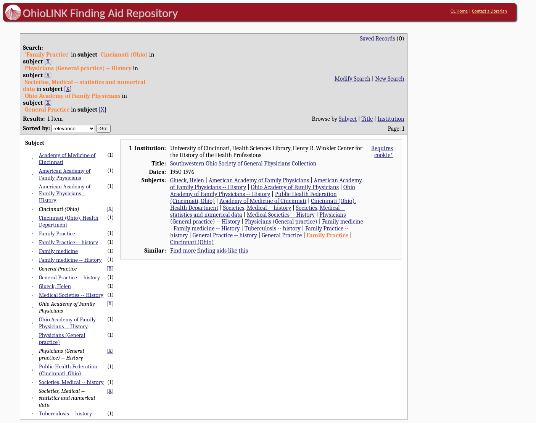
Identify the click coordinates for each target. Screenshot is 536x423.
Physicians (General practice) (281, 221)
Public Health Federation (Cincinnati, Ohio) (68, 370)
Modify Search (352, 78)
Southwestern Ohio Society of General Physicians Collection (243, 163)
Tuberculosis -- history (65, 413)
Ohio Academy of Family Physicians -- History (67, 323)
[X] (48, 61)
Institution (390, 118)
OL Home (459, 11)
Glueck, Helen (55, 286)
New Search (389, 78)
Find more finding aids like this (209, 250)
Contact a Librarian (489, 11)
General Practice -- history (69, 277)
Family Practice (57, 233)
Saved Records (377, 38)
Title (367, 118)
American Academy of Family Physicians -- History (65, 193)
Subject (348, 118)
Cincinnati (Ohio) (192, 242)
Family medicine (58, 251)
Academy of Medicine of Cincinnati (262, 201)
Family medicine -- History (70, 259)
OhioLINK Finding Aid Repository (100, 13)
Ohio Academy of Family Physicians (295, 187)
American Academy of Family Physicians (65, 174)
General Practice (282, 235)
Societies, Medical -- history (71, 382)
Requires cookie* (382, 152)
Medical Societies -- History (71, 295)
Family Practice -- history (68, 242)
